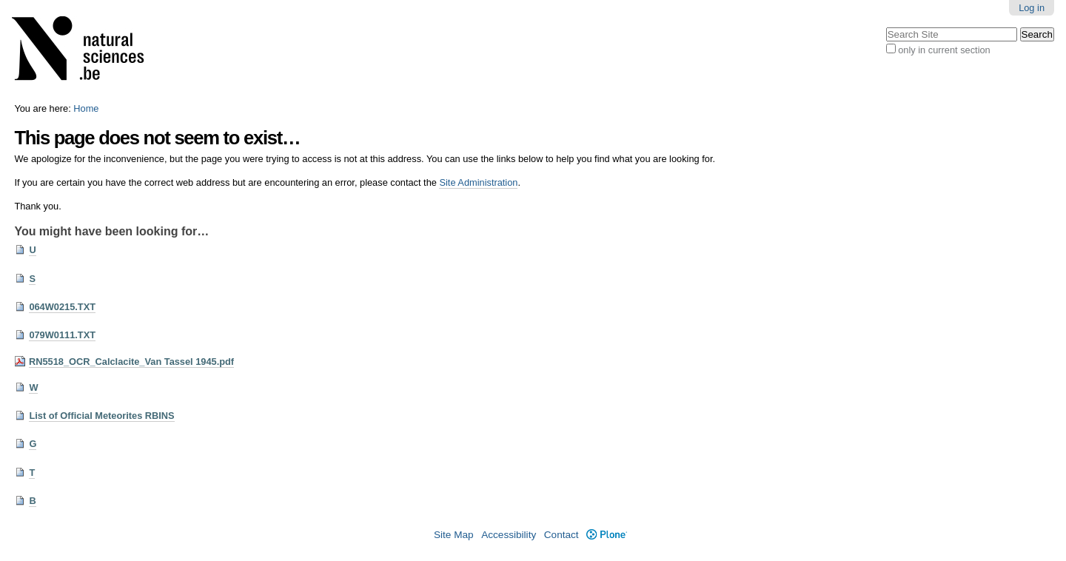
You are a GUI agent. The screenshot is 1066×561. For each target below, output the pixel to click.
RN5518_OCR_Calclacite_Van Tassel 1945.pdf (131, 361)
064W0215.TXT (62, 306)
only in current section (944, 50)
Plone (607, 534)
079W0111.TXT (62, 334)
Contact (561, 534)
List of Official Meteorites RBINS (101, 415)
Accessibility (508, 534)
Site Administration (478, 182)
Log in (1032, 7)
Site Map (454, 534)
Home (85, 108)
